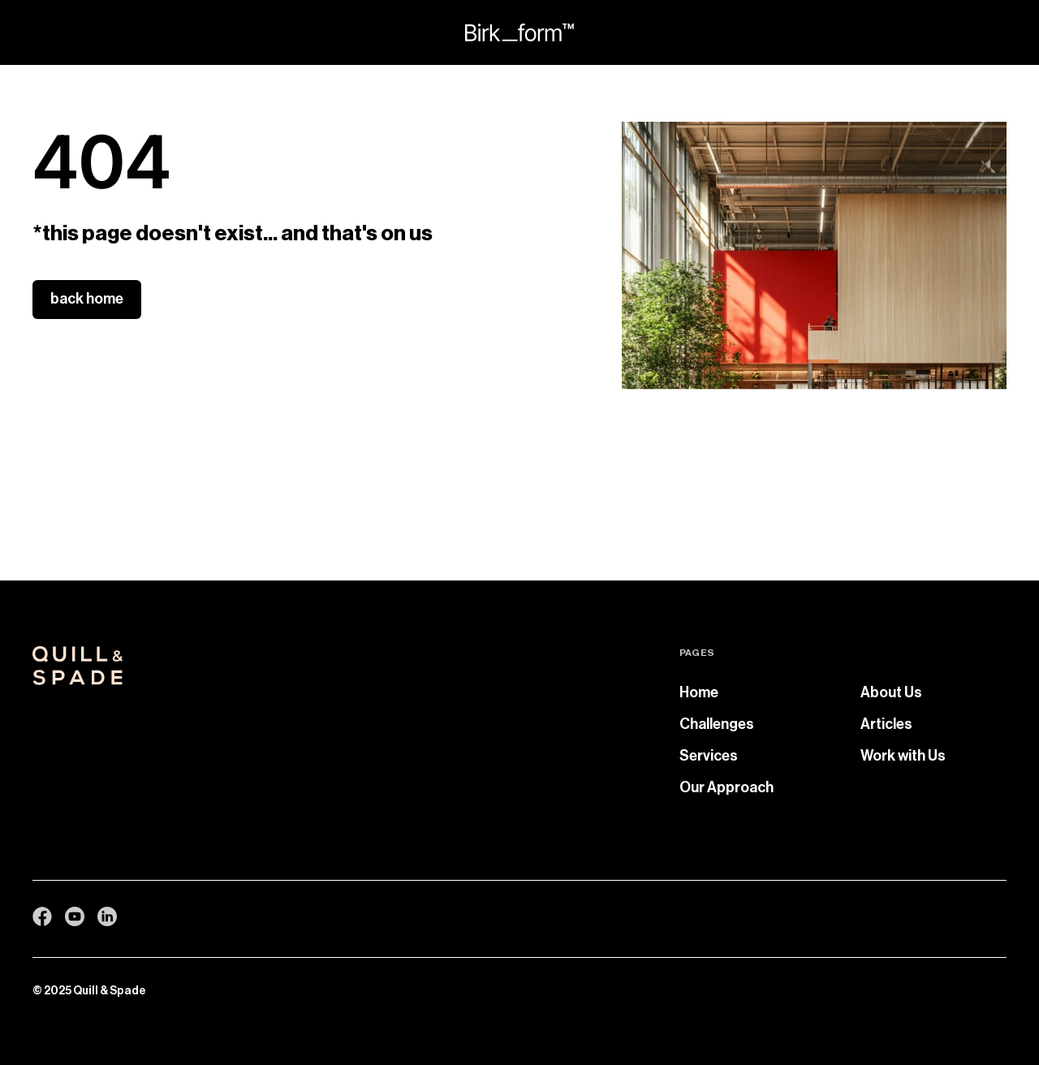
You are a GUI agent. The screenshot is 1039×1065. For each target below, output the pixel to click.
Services (708, 755)
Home (698, 692)
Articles (886, 724)
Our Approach (726, 787)
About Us (891, 692)
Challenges (716, 724)
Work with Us (903, 755)
